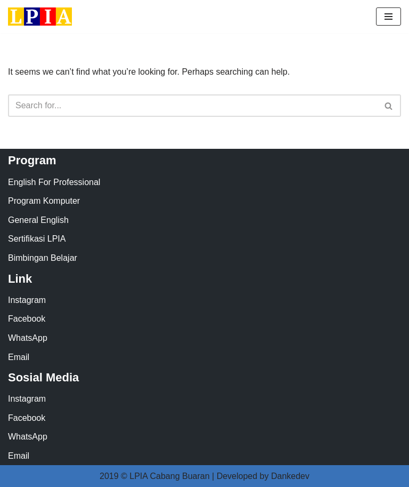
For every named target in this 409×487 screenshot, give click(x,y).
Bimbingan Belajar (42, 257)
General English (38, 220)
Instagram (27, 300)
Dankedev (290, 476)
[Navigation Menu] (388, 16)
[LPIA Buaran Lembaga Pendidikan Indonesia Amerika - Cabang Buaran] (40, 16)
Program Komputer (44, 200)
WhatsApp (27, 337)
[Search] (192, 105)
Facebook (26, 318)
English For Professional (54, 182)
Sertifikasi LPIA (37, 238)
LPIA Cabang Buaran (169, 476)
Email (18, 357)
